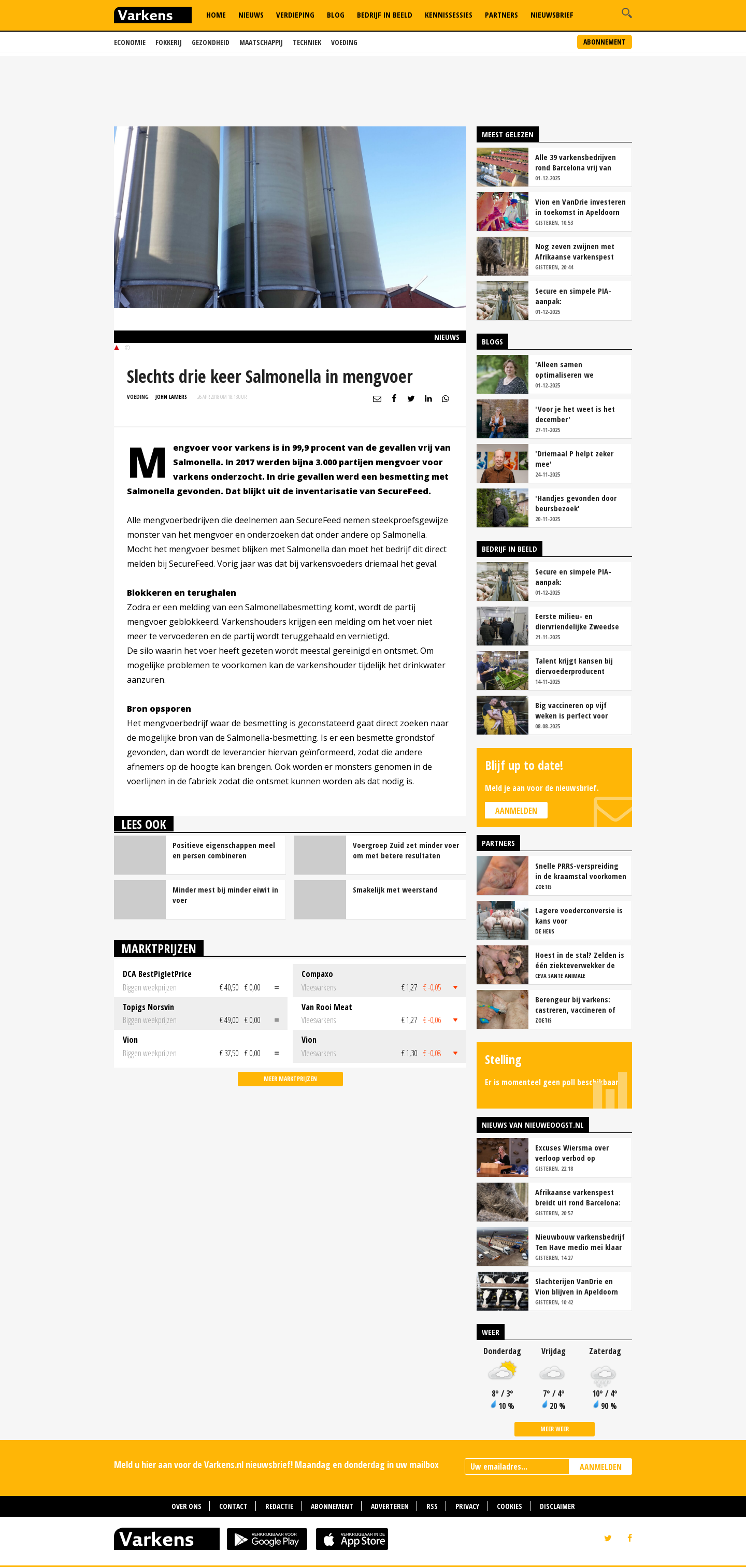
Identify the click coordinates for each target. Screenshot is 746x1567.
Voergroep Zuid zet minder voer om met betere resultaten (406, 850)
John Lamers (171, 396)
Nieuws (251, 14)
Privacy (467, 1506)
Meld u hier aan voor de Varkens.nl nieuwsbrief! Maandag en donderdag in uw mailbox (276, 1464)
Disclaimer (557, 1506)
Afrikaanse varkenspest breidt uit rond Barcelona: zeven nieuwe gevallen (578, 1197)
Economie (130, 42)
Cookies (509, 1506)
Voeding (344, 42)
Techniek (307, 42)
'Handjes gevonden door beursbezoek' (575, 503)
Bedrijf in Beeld (384, 14)
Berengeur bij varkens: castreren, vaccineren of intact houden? (575, 1004)
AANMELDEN (601, 1467)
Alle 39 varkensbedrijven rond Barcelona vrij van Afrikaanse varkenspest (575, 162)
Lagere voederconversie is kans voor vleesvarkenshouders (579, 915)
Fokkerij (168, 42)
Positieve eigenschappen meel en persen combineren (224, 850)
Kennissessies (448, 14)
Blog (336, 14)
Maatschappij (261, 42)
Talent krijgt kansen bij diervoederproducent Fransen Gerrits (574, 665)
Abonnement (604, 42)
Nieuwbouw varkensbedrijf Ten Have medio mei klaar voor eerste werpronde (580, 1241)
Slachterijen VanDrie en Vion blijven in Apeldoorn (576, 1286)
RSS (432, 1506)
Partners (501, 14)
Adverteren (390, 1506)
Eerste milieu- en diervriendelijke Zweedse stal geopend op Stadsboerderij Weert (577, 621)
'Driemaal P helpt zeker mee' (574, 458)
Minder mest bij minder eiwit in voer (225, 894)
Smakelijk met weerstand (395, 889)
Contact (233, 1506)
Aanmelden (516, 810)
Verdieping (295, 14)
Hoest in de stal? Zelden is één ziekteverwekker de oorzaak (579, 960)
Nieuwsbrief (551, 14)
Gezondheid (210, 42)
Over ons (186, 1506)
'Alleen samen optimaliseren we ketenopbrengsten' (567, 369)
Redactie (279, 1506)
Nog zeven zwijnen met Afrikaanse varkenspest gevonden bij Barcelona (574, 251)
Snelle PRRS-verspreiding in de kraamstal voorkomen (580, 870)
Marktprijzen (158, 948)
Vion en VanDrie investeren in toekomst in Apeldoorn (580, 206)
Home (216, 14)
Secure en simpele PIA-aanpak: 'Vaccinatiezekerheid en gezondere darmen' (575, 295)
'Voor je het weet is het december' (575, 414)
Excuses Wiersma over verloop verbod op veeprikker (572, 1152)
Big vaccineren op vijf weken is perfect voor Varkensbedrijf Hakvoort (575, 710)
